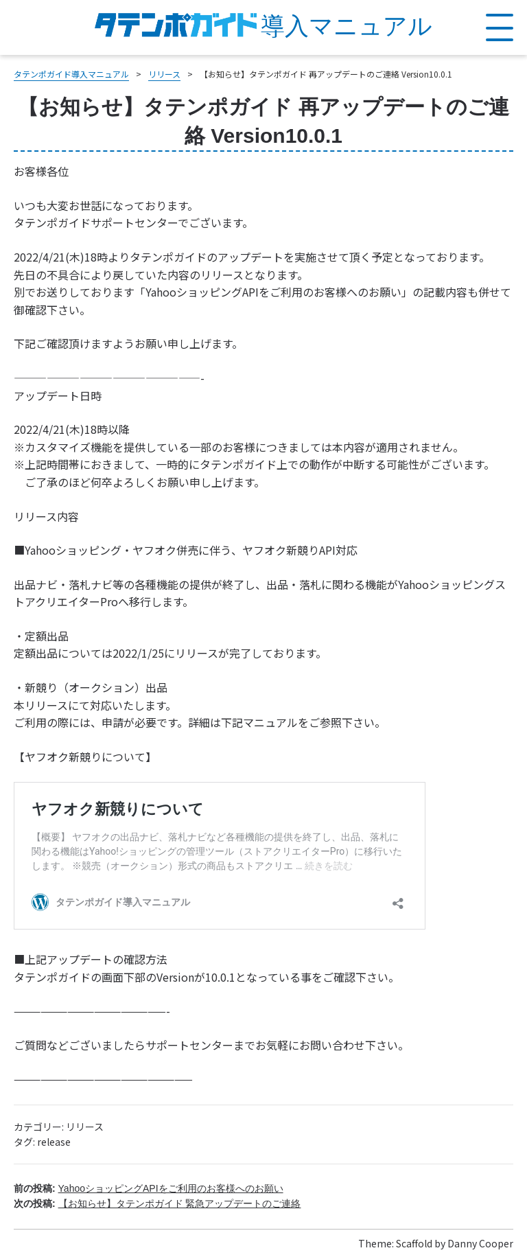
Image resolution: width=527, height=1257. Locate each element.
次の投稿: (157, 1203)
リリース (85, 1126)
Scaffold (414, 1243)
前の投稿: (148, 1188)
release (54, 1142)
